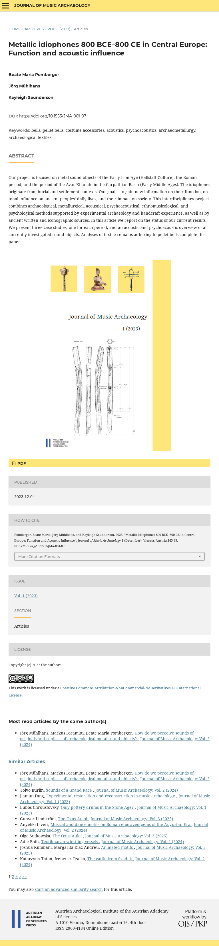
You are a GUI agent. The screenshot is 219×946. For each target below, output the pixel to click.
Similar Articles (27, 761)
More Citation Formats (39, 556)
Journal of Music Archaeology (52, 5)
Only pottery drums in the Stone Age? (98, 807)
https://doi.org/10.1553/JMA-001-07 (52, 116)
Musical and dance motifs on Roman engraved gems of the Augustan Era (121, 824)
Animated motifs (117, 847)
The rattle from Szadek (110, 858)
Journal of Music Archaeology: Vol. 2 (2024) (136, 790)
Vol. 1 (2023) (58, 29)
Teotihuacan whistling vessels (70, 841)
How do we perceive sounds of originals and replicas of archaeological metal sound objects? (107, 735)
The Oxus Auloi (73, 818)
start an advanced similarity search (69, 889)
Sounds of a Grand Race (69, 790)
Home (15, 29)
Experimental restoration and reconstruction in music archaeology (111, 796)
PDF (21, 463)
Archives (34, 29)
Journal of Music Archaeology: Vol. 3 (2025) (132, 818)
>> (24, 876)
